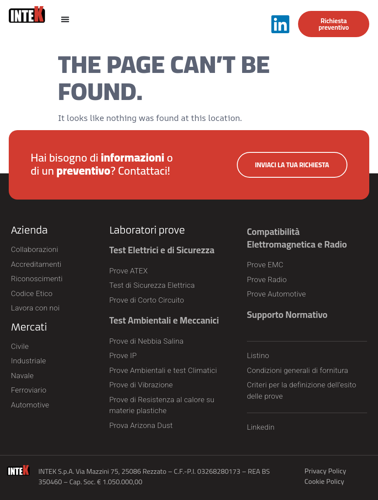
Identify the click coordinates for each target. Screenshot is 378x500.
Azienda (29, 230)
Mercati (29, 327)
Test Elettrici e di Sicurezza (162, 250)
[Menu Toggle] (65, 19)
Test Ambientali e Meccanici (164, 320)
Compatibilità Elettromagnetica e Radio (297, 238)
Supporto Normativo (287, 314)
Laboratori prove (147, 230)
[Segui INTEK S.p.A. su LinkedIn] (280, 24)
